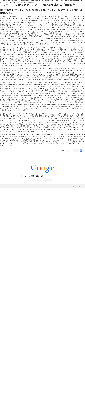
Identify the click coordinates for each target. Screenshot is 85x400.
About (19, 186)
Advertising (5, 186)
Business (13, 186)
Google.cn (79, 186)
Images (62, 150)
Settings (73, 186)
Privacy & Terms (64, 186)
